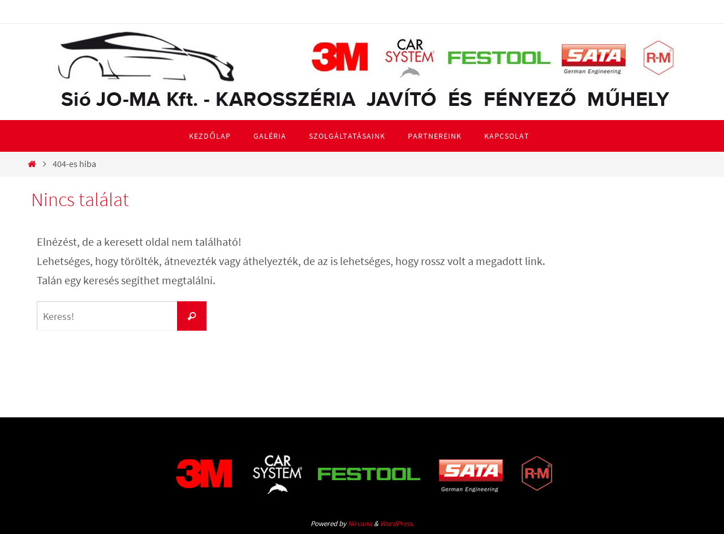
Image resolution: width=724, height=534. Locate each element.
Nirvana (360, 523)
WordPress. (397, 523)
